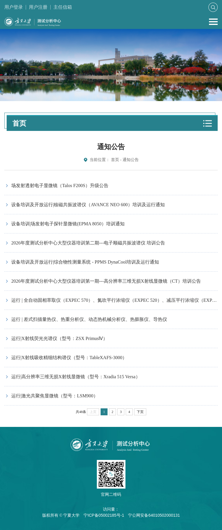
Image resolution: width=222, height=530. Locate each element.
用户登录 (13, 7)
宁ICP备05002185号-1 (104, 515)
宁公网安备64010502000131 (154, 515)
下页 (140, 412)
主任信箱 (62, 7)
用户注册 (38, 7)
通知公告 (131, 160)
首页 (115, 160)
